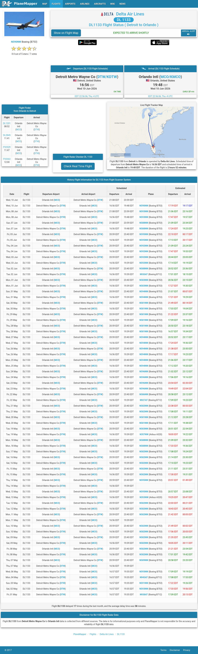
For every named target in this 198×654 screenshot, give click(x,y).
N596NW (143, 371)
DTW (36, 129)
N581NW (143, 303)
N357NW (144, 434)
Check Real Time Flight (78, 166)
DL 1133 (124, 20)
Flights (93, 634)
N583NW (143, 280)
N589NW (143, 560)
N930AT (144, 274)
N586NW (143, 394)
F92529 (7, 147)
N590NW (16, 41)
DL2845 (7, 135)
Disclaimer (176, 650)
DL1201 (7, 123)
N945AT (144, 577)
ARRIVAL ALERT (188, 33)
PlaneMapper (79, 634)
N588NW (143, 223)
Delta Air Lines (130, 14)
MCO (18, 129)
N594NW (143, 291)
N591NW (143, 583)
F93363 (7, 159)
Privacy (188, 650)
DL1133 (121, 634)
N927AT (144, 400)
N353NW (144, 497)
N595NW (143, 234)
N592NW (143, 245)
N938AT (144, 594)
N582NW (143, 406)
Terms (165, 650)
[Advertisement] (123, 55)
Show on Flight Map (66, 32)
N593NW (143, 211)
